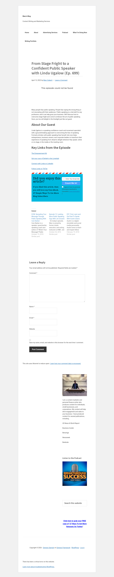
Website (32, 329)
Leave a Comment (61, 80)
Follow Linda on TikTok (39, 169)
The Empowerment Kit (39, 153)
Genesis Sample (48, 548)
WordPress (75, 548)
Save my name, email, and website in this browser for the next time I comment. (56, 342)
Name (32, 306)
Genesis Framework (63, 548)
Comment (33, 273)
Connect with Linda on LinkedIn (42, 164)
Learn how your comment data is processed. (65, 363)
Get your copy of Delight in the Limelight (45, 158)
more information (74, 191)
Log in (82, 548)
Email (31, 318)
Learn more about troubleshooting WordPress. (39, 567)
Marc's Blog (27, 16)
